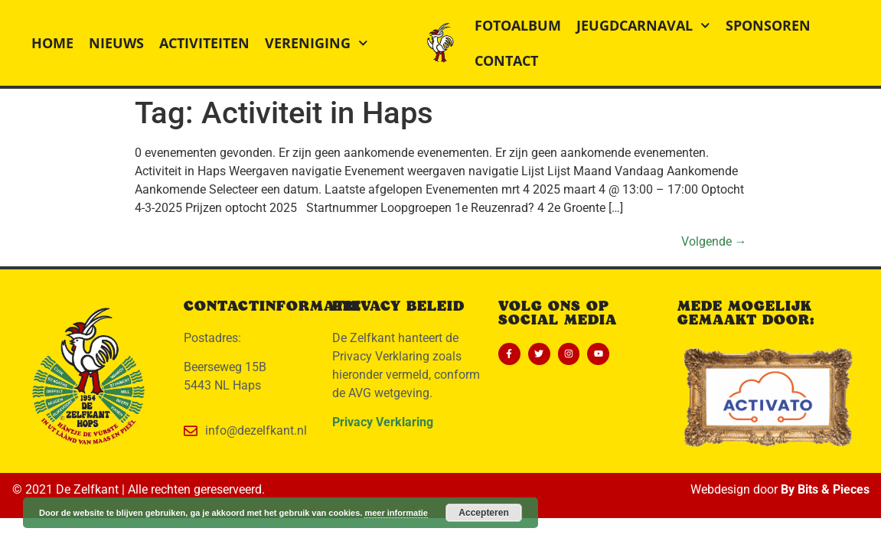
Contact (506, 60)
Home (52, 43)
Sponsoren (768, 25)
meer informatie (396, 512)
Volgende (714, 241)
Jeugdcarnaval (643, 25)
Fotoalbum (518, 25)
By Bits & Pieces (825, 489)
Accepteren (483, 512)
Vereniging (316, 43)
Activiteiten (204, 43)
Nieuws (116, 43)
